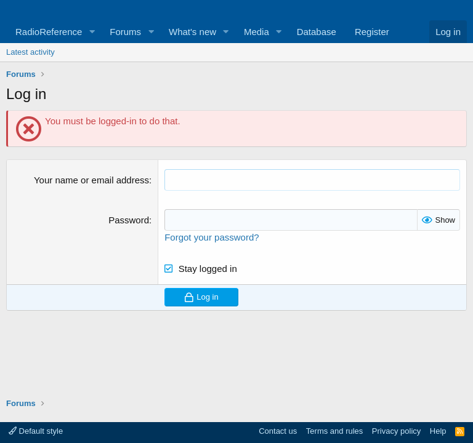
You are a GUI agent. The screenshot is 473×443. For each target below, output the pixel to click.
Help (438, 431)
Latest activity (30, 52)
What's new (192, 31)
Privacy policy (396, 431)
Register (372, 31)
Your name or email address (91, 180)
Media (256, 31)
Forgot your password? (211, 237)
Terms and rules (334, 431)
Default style (36, 431)
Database (316, 31)
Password (128, 220)
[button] (91, 31)
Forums (125, 31)
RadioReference (48, 31)
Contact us (278, 431)
